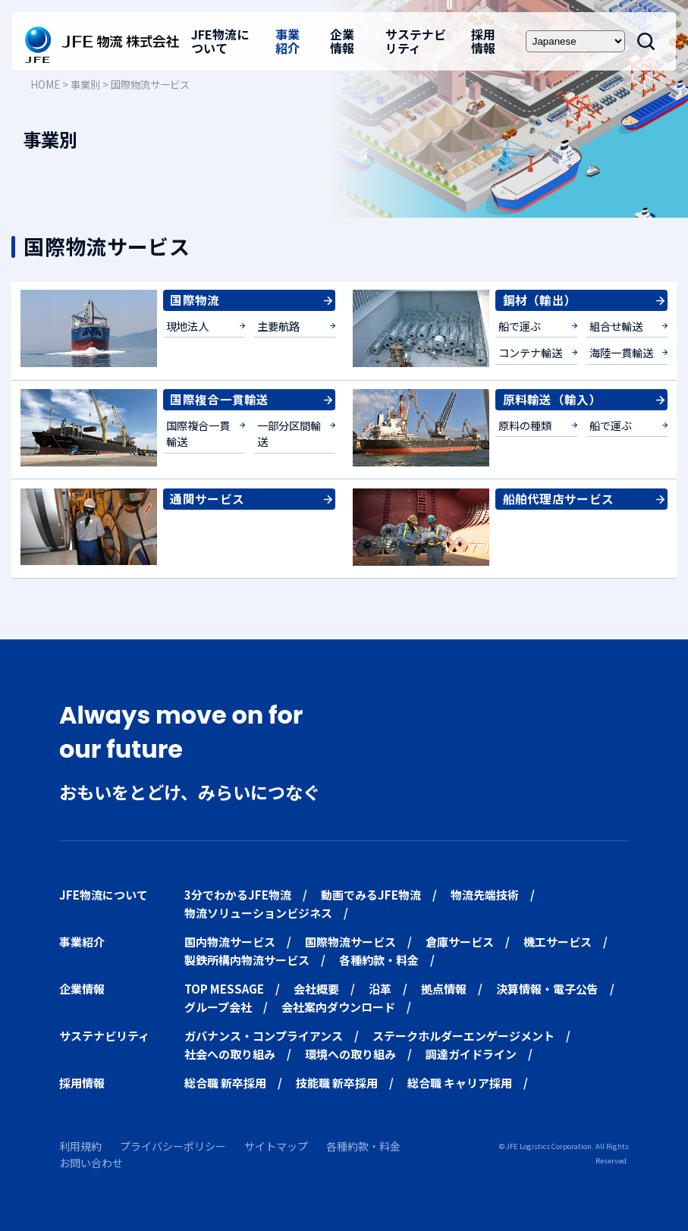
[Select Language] (575, 41)
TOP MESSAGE (224, 989)
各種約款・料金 (379, 960)
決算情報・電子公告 (547, 989)
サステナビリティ (415, 41)
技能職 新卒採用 (337, 1083)
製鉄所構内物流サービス (246, 960)
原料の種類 (524, 425)
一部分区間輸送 (289, 433)
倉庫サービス (460, 942)
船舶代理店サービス (558, 498)
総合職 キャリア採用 (459, 1083)
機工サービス (557, 942)
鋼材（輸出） (540, 299)
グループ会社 (218, 1007)
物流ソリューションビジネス (258, 913)
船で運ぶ (519, 326)
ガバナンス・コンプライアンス (263, 1036)
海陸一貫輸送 (621, 352)
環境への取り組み (350, 1054)
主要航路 (278, 326)
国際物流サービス (350, 942)
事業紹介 (287, 41)
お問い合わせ (91, 1162)
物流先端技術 (485, 895)
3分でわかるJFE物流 (237, 895)
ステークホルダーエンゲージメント (463, 1036)
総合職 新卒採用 (225, 1083)
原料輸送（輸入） (552, 399)
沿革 (380, 989)
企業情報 (342, 41)
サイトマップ (276, 1146)
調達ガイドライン (471, 1054)
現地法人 (187, 326)
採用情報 (483, 41)
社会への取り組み (229, 1054)
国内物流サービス (229, 942)
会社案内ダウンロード (338, 1007)
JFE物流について (220, 41)
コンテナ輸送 (530, 352)
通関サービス (207, 498)
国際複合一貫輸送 (219, 399)
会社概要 (316, 989)
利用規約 (80, 1146)
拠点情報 (444, 989)
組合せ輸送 (615, 326)
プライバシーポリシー (173, 1146)
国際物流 (194, 299)
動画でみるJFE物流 (371, 895)
